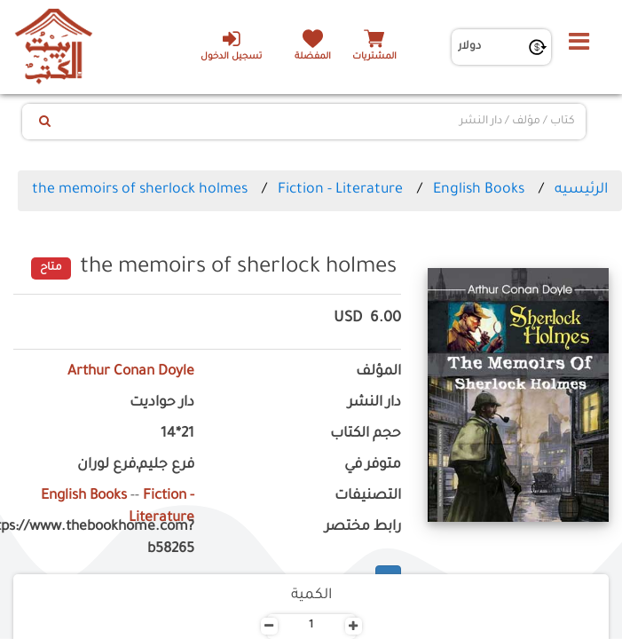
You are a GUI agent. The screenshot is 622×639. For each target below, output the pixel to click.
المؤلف (378, 372)
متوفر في (372, 465)
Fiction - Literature (340, 190)
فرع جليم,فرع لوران (135, 465)
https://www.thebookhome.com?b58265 (103, 538)
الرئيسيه (581, 190)
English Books (478, 190)
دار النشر (374, 403)
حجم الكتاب (365, 434)
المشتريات (374, 57)
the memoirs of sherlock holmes (140, 190)
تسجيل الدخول (231, 45)
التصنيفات (368, 496)
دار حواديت (162, 403)
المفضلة (313, 57)
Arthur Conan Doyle (130, 372)
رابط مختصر (363, 527)
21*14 (177, 434)
